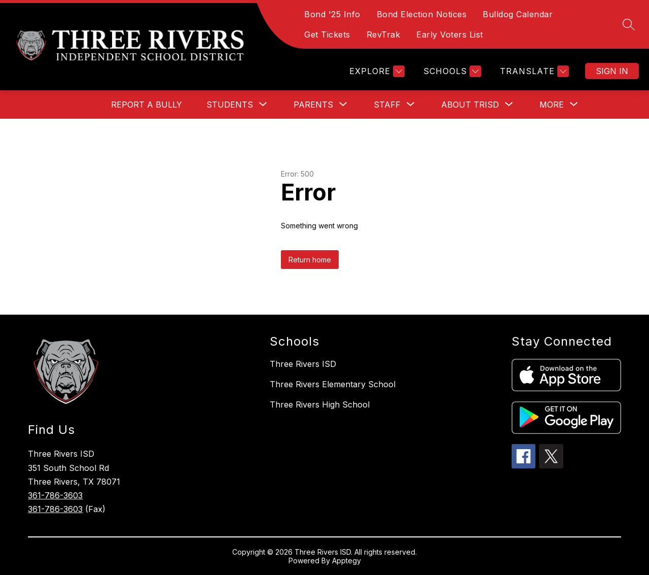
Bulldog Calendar (518, 14)
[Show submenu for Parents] (313, 104)
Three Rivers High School (320, 404)
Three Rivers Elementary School (332, 384)
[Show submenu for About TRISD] (470, 104)
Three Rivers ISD (303, 364)
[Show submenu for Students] (229, 104)
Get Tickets (327, 34)
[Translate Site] (533, 71)
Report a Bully (146, 104)
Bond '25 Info (332, 14)
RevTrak (384, 34)
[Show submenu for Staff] (387, 104)
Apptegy (346, 560)
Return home (310, 259)
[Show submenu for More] (551, 104)
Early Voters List (449, 34)
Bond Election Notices (422, 14)
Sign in (612, 71)
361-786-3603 (55, 495)
